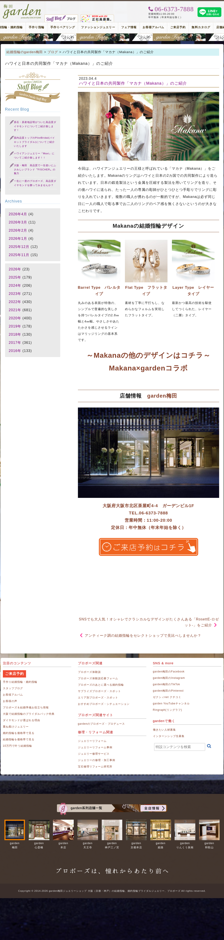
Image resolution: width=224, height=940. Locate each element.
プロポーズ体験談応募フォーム (98, 678)
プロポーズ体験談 (89, 672)
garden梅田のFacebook (169, 671)
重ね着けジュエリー (16, 726)
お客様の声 (10, 701)
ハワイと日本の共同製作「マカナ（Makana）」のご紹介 (133, 83)
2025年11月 (19, 255)
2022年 (15, 302)
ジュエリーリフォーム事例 (95, 747)
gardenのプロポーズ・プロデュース (101, 723)
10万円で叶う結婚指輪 (17, 745)
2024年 (15, 285)
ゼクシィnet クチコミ (167, 697)
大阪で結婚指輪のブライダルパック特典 (29, 713)
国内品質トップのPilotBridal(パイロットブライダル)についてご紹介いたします (34, 141)
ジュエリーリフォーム (92, 741)
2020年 (15, 318)
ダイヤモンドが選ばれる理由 (21, 720)
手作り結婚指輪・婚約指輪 (20, 681)
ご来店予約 (178, 27)
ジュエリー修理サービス (94, 753)
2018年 (15, 334)
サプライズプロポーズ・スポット (99, 691)
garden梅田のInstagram (169, 677)
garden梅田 (162, 396)
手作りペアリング (62, 27)
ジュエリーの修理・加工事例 (96, 760)
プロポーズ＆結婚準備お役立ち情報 (26, 707)
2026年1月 (18, 238)
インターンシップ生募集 (169, 736)
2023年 (15, 294)
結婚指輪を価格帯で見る (19, 739)
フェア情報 (129, 27)
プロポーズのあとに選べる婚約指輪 (101, 684)
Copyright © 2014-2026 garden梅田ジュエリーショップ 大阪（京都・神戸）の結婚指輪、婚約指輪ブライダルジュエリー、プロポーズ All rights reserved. (112, 891)
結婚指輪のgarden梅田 (24, 52)
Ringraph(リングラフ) (167, 709)
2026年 (15, 269)
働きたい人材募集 (164, 729)
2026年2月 (18, 230)
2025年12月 (19, 247)
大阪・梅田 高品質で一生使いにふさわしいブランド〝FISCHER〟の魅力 (35, 169)
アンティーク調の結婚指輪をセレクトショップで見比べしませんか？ (143, 635)
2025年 (15, 277)
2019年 (15, 326)
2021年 (15, 310)
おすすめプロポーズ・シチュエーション (104, 703)
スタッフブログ (13, 688)
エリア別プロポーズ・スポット (98, 697)
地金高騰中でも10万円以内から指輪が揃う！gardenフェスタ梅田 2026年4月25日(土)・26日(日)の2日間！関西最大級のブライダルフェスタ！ (112, 37)
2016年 (15, 351)
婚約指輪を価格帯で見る (19, 733)
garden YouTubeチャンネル (171, 703)
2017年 (15, 342)
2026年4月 (18, 214)
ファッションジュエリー (98, 27)
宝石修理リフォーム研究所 (95, 766)
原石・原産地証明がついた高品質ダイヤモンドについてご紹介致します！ (35, 126)
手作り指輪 (36, 27)
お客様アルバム (153, 27)
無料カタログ (201, 27)
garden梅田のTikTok (166, 684)
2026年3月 (18, 222)
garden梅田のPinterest (168, 690)
